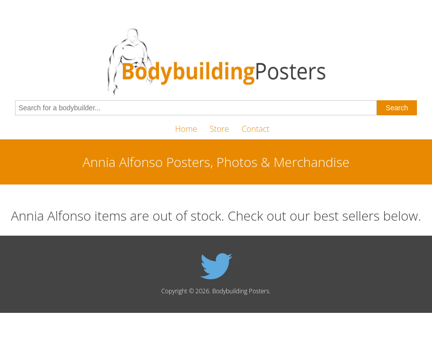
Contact (255, 128)
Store (219, 128)
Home (186, 128)
